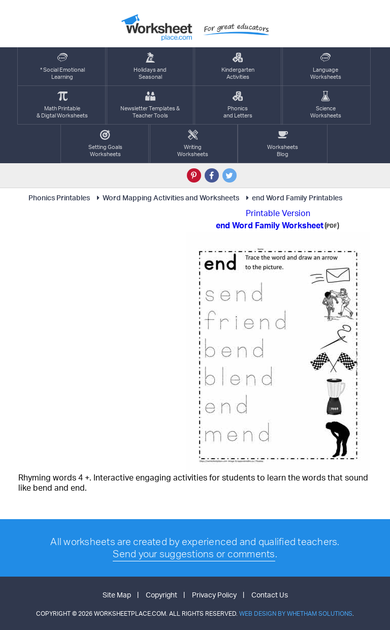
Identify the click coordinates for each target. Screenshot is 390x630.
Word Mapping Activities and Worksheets (166, 197)
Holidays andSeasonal (150, 66)
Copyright (161, 594)
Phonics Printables (59, 197)
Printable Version (278, 213)
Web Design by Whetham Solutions (295, 613)
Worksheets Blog (282, 144)
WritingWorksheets (192, 144)
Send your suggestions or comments (194, 554)
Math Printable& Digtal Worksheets (62, 105)
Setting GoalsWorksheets (105, 144)
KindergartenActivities (237, 66)
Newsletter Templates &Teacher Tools (150, 105)
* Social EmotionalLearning (62, 66)
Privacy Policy (214, 594)
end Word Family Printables (292, 197)
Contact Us (269, 594)
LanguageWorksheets (325, 66)
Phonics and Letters (237, 105)
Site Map (117, 594)
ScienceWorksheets (325, 105)
